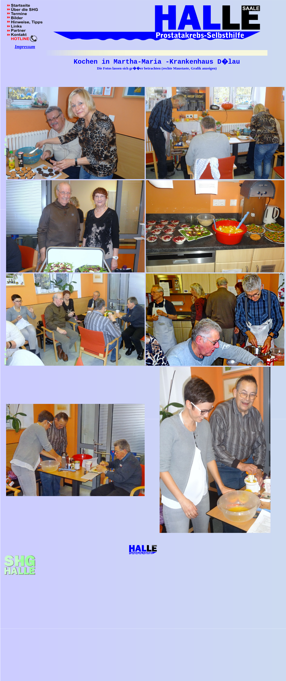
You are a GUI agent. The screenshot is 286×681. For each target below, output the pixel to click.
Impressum (25, 46)
